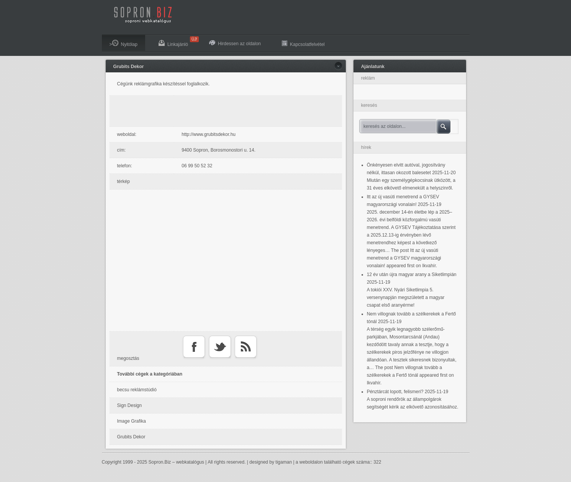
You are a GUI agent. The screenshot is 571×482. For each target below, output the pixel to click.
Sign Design (129, 405)
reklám (368, 78)
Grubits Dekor (128, 66)
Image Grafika (131, 421)
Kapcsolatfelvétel (303, 43)
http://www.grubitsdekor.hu (209, 134)
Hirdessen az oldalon (235, 43)
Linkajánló (177, 41)
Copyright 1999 (117, 462)
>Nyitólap (123, 43)
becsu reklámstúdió (137, 389)
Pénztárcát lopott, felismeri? (395, 391)
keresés (369, 105)
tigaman (283, 462)
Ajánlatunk (372, 66)
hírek (366, 147)
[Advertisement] (227, 111)
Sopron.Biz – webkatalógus (176, 462)
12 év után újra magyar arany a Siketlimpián (411, 274)
